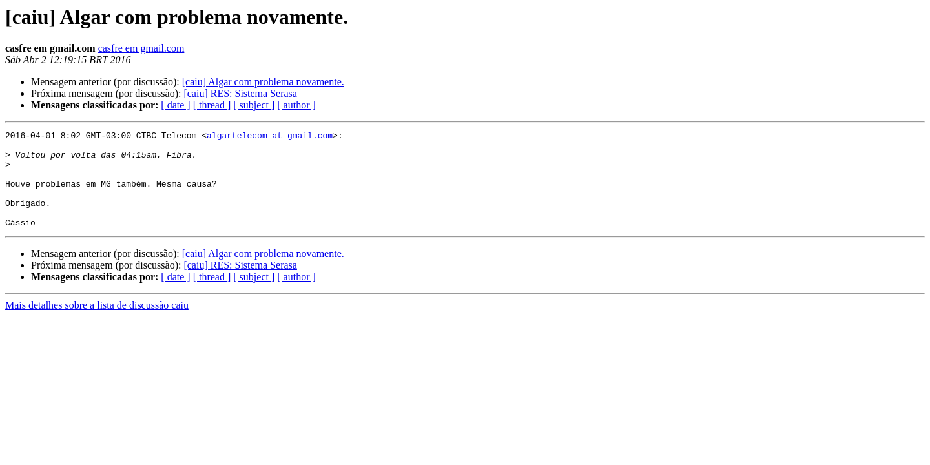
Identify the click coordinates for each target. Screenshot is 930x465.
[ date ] (175, 104)
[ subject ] (253, 104)
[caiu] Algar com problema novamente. (263, 81)
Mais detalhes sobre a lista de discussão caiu (97, 324)
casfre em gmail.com (141, 48)
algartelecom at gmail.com (270, 137)
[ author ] (296, 104)
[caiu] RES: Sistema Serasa (240, 93)
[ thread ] (212, 104)
